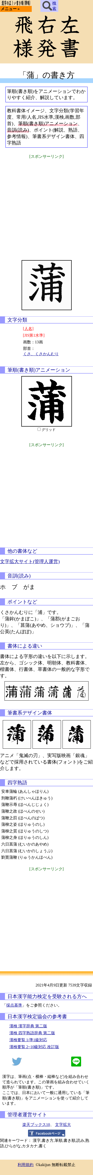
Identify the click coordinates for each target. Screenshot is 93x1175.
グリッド (49, 430)
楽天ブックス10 (36, 1124)
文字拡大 (63, 1124)
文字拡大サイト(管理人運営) (30, 561)
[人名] (28, 329)
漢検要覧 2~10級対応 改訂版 (34, 1047)
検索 (49, 6)
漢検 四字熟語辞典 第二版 (32, 1033)
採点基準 (14, 1005)
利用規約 (25, 1165)
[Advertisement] (46, 206)
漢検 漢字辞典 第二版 (28, 1026)
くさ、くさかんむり (41, 354)
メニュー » (10, 9)
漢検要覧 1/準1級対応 (28, 1040)
